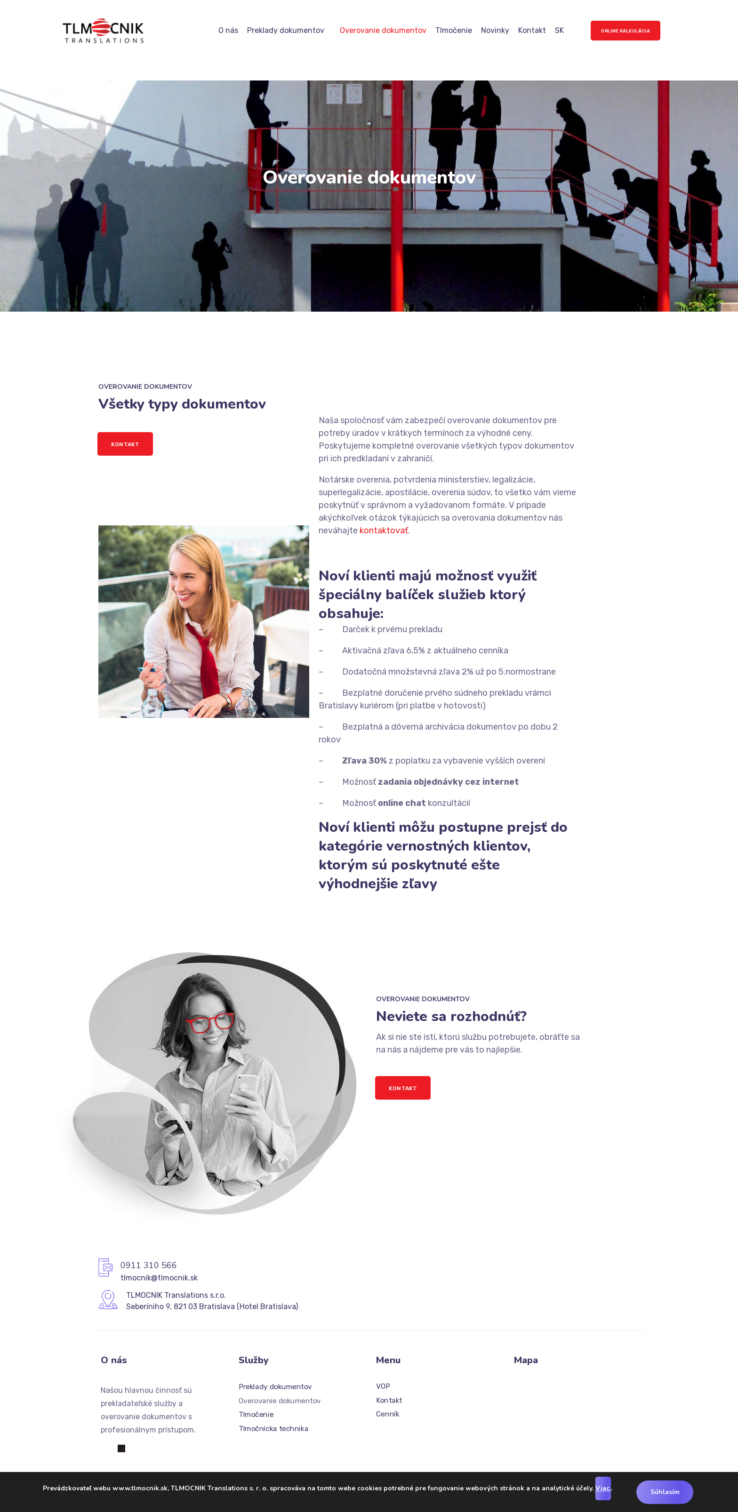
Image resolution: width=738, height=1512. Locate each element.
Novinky (495, 30)
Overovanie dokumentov (383, 30)
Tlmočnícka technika (273, 1428)
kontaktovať (384, 530)
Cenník (387, 1414)
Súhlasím (665, 1492)
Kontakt (532, 30)
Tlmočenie (453, 30)
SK (559, 30)
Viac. (602, 1488)
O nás (228, 30)
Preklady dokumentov (285, 30)
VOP (383, 1386)
